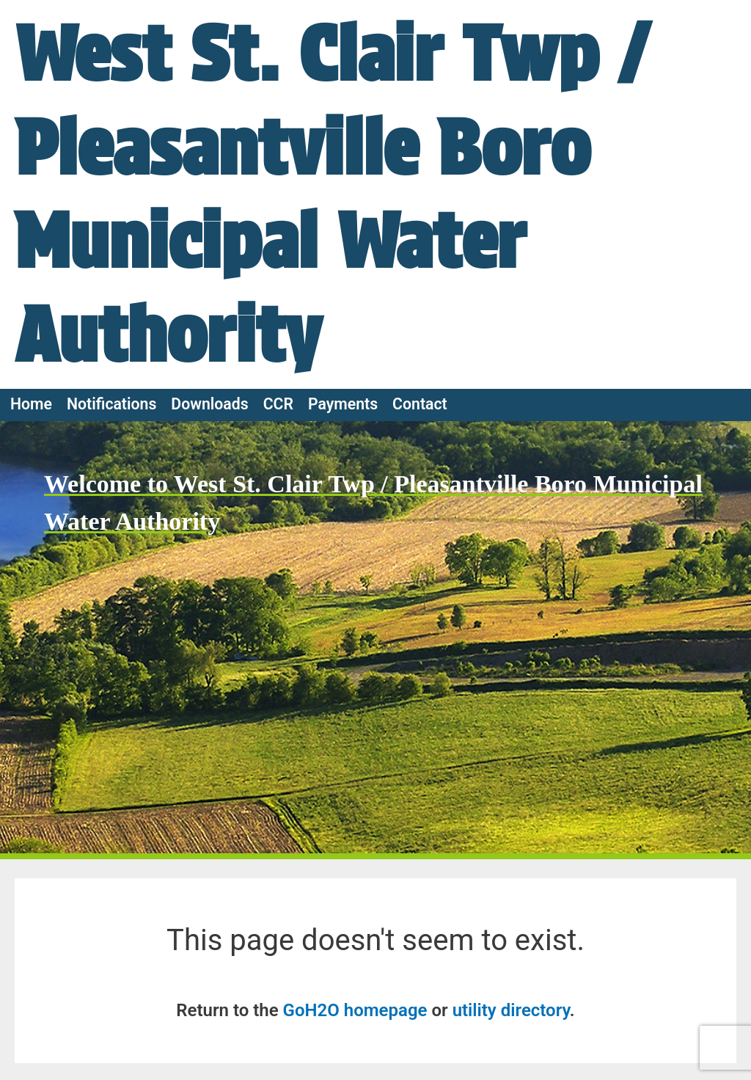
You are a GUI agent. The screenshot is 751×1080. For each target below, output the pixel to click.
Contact (419, 404)
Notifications (111, 404)
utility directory (511, 1010)
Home (31, 404)
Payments (343, 404)
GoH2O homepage (355, 1010)
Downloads (209, 404)
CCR (278, 404)
